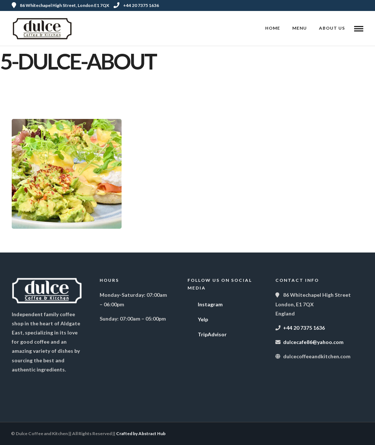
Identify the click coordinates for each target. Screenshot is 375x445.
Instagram (205, 303)
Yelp (198, 318)
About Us (332, 28)
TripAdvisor (207, 333)
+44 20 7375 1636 (136, 5)
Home (272, 28)
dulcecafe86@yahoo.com (313, 342)
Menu (299, 28)
